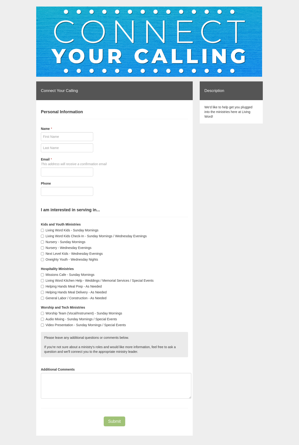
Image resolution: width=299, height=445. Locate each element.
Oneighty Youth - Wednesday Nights (69, 259)
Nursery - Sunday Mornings (63, 242)
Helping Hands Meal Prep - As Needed (71, 286)
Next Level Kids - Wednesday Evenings (72, 253)
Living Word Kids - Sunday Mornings (69, 230)
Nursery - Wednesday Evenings (66, 248)
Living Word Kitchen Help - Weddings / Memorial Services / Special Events (97, 280)
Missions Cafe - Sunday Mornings (67, 275)
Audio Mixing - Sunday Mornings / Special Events (79, 319)
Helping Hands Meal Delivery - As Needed (74, 292)
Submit (114, 421)
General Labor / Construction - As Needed (74, 298)
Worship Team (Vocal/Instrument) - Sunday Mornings (81, 313)
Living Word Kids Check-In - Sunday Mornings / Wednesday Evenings (94, 236)
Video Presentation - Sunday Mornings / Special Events (83, 325)
